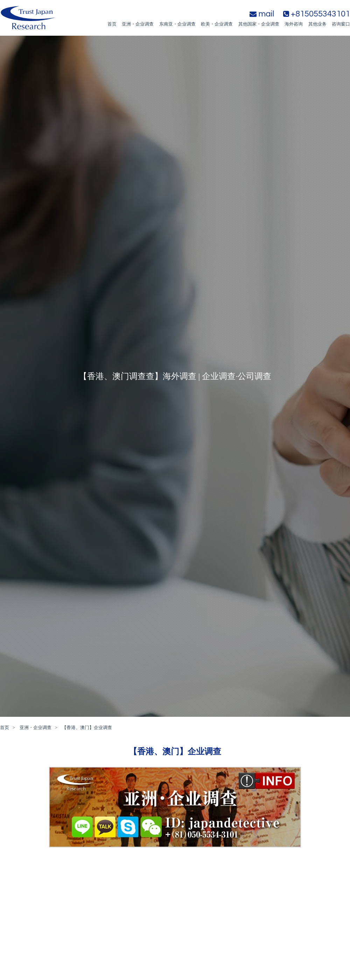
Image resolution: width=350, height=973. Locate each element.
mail (262, 13)
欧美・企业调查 (217, 24)
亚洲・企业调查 (138, 24)
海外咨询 (294, 24)
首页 (112, 24)
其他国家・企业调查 (258, 24)
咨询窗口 (341, 24)
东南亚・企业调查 (177, 24)
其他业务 (317, 24)
